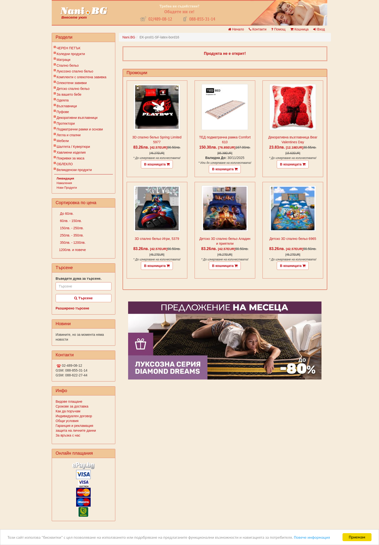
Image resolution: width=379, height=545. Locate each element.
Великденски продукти (74, 170)
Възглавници (67, 106)
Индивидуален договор (74, 416)
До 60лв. (66, 213)
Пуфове (63, 112)
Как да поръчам (68, 411)
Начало (236, 29)
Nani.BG (129, 37)
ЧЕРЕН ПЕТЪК (68, 48)
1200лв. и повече (72, 250)
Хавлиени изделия (71, 152)
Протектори (66, 123)
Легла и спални (68, 135)
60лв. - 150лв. (70, 221)
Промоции (137, 72)
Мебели (63, 141)
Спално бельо (68, 65)
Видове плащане (69, 401)
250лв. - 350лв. (71, 235)
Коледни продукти (71, 54)
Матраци (63, 60)
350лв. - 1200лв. (72, 242)
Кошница (299, 29)
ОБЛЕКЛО (65, 164)
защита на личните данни (76, 430)
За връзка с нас (68, 435)
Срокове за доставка (72, 406)
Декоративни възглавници (77, 118)
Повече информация (312, 537)
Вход (319, 29)
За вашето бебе (69, 94)
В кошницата (157, 164)
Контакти (257, 29)
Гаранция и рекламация (74, 426)
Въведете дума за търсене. (79, 278)
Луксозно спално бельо (75, 71)
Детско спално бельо (73, 89)
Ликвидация (65, 178)
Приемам (357, 537)
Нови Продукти (67, 187)
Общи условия (67, 421)
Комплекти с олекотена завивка (81, 77)
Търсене (83, 298)
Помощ (278, 29)
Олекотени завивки (72, 83)
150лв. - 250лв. (71, 228)
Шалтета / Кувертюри (73, 147)
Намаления (64, 183)
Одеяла (63, 100)
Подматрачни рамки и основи (80, 129)
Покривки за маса (70, 158)
